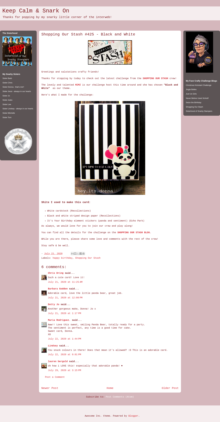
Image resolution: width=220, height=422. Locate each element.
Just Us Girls (191, 94)
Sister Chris (7, 83)
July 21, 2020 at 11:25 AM (65, 282)
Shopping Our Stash (87, 258)
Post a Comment (55, 377)
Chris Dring (56, 273)
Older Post (170, 388)
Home (110, 388)
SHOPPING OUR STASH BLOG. (134, 232)
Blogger (133, 416)
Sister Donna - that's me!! (13, 87)
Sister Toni (6, 117)
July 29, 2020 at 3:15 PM (64, 370)
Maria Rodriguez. (59, 320)
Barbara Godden (58, 289)
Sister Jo (6, 96)
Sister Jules (7, 100)
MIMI (78, 85)
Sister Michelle (8, 113)
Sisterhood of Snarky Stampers (199, 111)
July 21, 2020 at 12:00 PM (65, 297)
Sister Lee (6, 104)
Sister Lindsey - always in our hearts (17, 109)
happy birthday (62, 258)
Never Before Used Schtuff (197, 98)
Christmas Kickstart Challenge (198, 85)
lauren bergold (58, 361)
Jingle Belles (191, 89)
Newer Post (49, 388)
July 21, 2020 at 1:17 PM (64, 313)
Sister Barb (7, 78)
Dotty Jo (53, 304)
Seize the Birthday (193, 102)
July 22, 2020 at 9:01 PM (64, 354)
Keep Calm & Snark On (35, 11)
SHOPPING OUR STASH (155, 78)
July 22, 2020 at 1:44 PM (64, 339)
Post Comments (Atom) (120, 397)
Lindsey (53, 346)
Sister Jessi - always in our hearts (16, 91)
